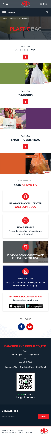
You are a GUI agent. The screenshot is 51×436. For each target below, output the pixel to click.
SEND (43, 416)
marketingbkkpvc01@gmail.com (25, 354)
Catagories (14, 18)
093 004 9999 (25, 361)
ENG (43, 4)
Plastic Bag (25, 18)
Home (5, 18)
